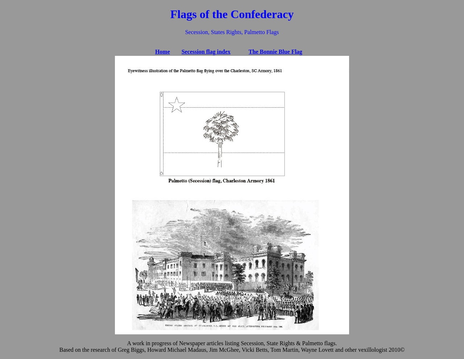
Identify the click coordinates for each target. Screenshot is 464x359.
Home (162, 52)
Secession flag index (206, 52)
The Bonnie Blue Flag (275, 52)
